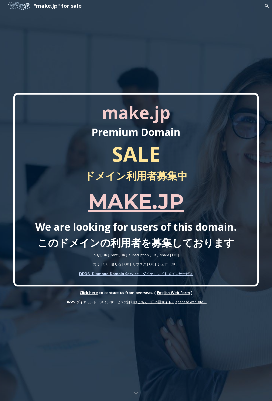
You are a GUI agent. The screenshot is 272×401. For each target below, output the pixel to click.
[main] (136, 189)
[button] (267, 6)
